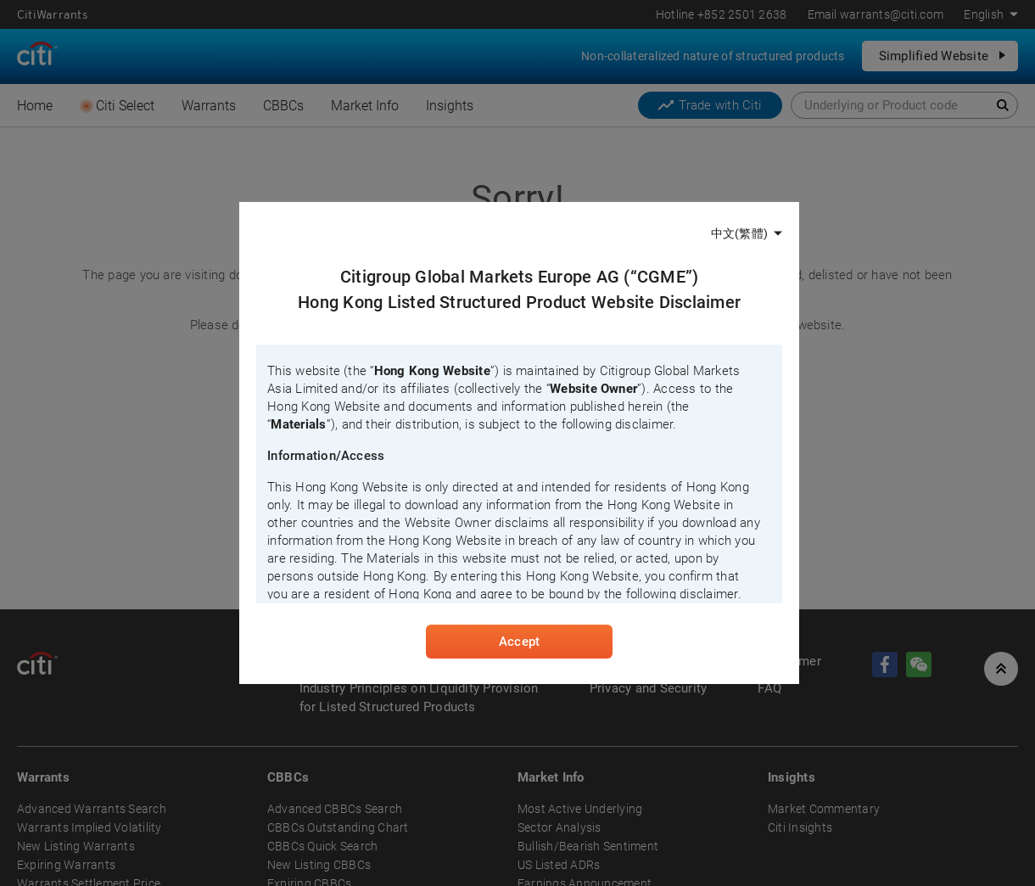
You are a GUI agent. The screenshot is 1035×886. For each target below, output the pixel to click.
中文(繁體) (739, 233)
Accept (519, 641)
